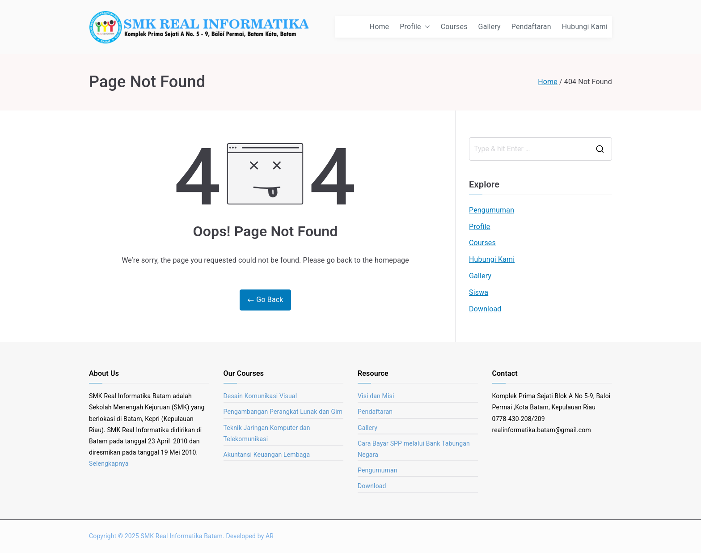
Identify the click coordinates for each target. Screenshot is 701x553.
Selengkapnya (109, 463)
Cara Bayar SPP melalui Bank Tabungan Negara (414, 449)
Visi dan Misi (376, 396)
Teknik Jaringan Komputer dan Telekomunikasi (267, 433)
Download (485, 309)
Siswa (478, 292)
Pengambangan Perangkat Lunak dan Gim (283, 411)
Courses (454, 26)
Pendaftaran (531, 26)
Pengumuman (491, 210)
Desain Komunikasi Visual (260, 396)
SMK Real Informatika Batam (181, 536)
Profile (415, 27)
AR (270, 536)
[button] (425, 27)
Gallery (489, 26)
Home (379, 26)
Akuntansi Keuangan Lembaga (267, 454)
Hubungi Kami (585, 26)
